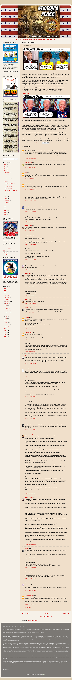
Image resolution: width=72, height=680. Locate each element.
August (7, 179)
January (7, 202)
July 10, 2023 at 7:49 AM (30, 286)
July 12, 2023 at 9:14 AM (30, 567)
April (6, 196)
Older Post (66, 613)
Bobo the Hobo (28, 225)
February (7, 200)
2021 (5, 206)
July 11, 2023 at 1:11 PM (30, 557)
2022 (5, 205)
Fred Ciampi (28, 273)
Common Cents (6, 247)
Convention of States (7, 248)
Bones (26, 183)
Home (46, 613)
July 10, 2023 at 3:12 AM (30, 211)
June (6, 192)
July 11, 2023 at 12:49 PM (30, 493)
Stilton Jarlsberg (29, 434)
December (7, 172)
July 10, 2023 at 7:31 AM (30, 269)
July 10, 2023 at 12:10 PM (30, 375)
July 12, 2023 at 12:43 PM (30, 578)
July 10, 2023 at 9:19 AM (30, 327)
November (7, 174)
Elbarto (27, 299)
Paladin (27, 317)
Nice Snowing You (9, 186)
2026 (5, 164)
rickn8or (27, 307)
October (7, 176)
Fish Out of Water (29, 263)
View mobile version (45, 616)
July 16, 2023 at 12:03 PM (30, 590)
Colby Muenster (28, 332)
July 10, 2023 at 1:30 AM (30, 189)
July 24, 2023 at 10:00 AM (30, 604)
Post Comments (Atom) (33, 620)
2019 (5, 210)
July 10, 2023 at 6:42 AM (30, 244)
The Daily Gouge (6, 254)
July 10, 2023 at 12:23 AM (30, 158)
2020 (5, 208)
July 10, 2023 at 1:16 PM (30, 396)
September (7, 178)
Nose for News (8, 188)
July (6, 181)
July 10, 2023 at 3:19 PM (30, 418)
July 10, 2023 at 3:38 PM (30, 429)
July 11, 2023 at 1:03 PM (30, 544)
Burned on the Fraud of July (11, 190)
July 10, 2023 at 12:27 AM (30, 178)
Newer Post (25, 613)
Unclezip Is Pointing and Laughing (33, 368)
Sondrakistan (5, 252)
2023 (5, 170)
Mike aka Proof (28, 162)
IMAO (4, 250)
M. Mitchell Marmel (29, 205)
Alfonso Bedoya (29, 595)
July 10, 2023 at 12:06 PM (30, 363)
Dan (26, 148)
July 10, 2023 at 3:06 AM (30, 200)
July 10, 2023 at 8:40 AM (30, 303)
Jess (26, 355)
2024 (5, 168)
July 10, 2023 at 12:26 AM (30, 167)
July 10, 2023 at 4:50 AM (30, 221)
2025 (5, 166)
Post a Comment (27, 607)
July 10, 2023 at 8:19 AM (30, 295)
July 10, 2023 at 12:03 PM (30, 351)
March (6, 198)
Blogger (44, 674)
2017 (5, 214)
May (6, 194)
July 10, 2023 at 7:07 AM (30, 259)
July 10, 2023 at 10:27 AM (30, 338)
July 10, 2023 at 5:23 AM (30, 230)
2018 (5, 212)
